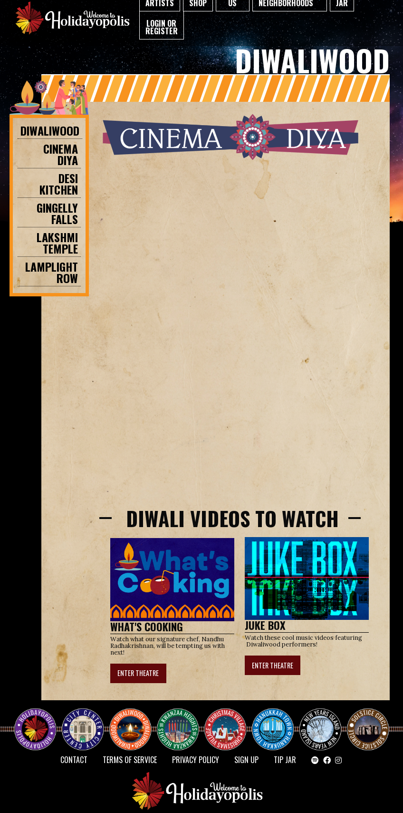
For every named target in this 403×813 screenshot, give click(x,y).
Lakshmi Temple (57, 242)
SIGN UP (246, 759)
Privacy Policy (195, 759)
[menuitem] (161, 25)
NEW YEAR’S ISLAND (321, 724)
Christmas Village (229, 720)
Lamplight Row (51, 272)
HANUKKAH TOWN (276, 720)
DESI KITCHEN (58, 183)
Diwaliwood (49, 130)
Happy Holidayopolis (39, 720)
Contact (73, 759)
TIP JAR (285, 759)
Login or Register (161, 27)
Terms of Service (130, 759)
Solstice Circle (368, 720)
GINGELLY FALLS (57, 213)
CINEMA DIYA (60, 154)
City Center (82, 720)
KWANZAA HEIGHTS (181, 720)
